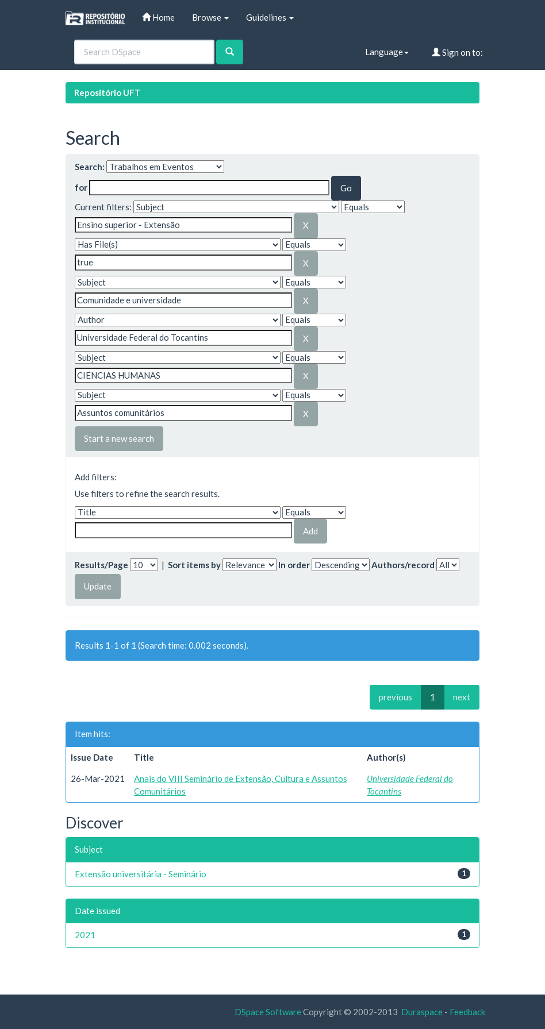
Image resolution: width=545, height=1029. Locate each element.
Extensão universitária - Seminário (140, 874)
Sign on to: (457, 52)
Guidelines (270, 17)
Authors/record (403, 565)
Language (387, 52)
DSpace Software (268, 1012)
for (81, 187)
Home (158, 17)
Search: (90, 166)
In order (294, 565)
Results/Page (101, 565)
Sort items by (194, 565)
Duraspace (422, 1012)
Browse (210, 17)
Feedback (467, 1012)
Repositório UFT (107, 92)
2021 (85, 935)
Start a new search (119, 438)
